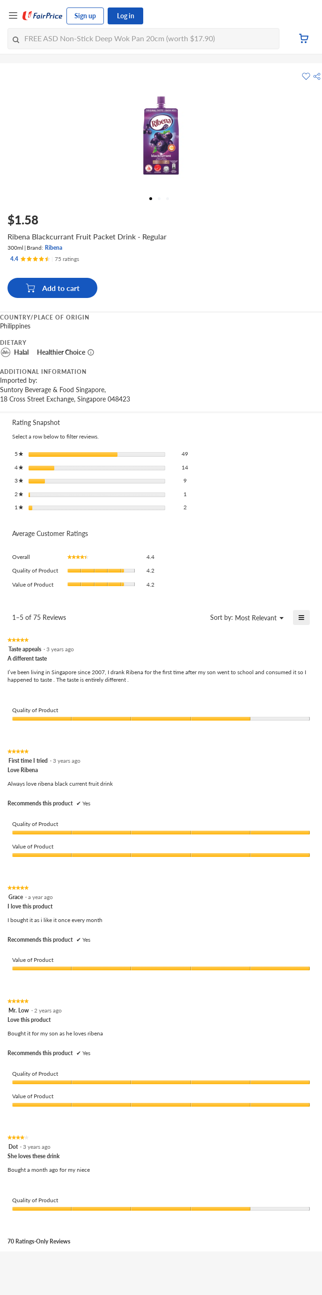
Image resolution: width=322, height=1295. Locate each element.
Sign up (85, 16)
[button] (317, 76)
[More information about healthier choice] (91, 352)
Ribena (53, 247)
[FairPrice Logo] (42, 16)
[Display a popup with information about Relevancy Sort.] (197, 617)
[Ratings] (44, 259)
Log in (125, 16)
